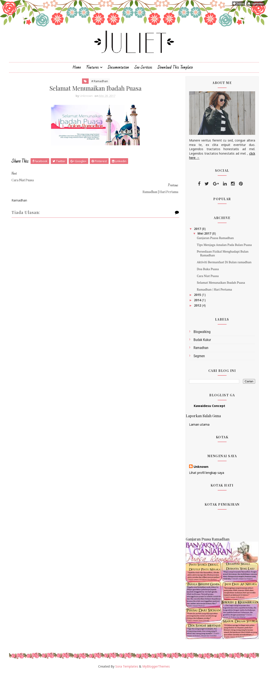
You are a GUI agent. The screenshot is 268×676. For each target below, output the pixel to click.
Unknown (200, 469)
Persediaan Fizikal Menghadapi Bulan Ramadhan (222, 256)
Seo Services (143, 69)
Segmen (198, 358)
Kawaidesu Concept (209, 408)
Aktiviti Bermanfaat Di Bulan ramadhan (223, 264)
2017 (197, 231)
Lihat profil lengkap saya (206, 475)
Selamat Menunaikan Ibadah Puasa (220, 285)
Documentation (118, 69)
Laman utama (199, 427)
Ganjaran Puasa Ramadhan (214, 240)
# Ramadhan (97, 84)
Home (76, 69)
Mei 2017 (204, 235)
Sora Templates (126, 669)
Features (92, 69)
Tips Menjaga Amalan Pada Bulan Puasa (223, 247)
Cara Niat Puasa (207, 278)
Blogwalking (201, 334)
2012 (197, 307)
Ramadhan (200, 350)
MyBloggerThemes (156, 669)
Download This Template (175, 69)
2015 (197, 297)
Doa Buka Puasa (207, 271)
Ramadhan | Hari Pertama (213, 292)
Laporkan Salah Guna (202, 418)
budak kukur (202, 342)
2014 (197, 302)
